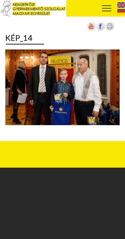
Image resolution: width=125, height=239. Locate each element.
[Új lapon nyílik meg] (100, 29)
